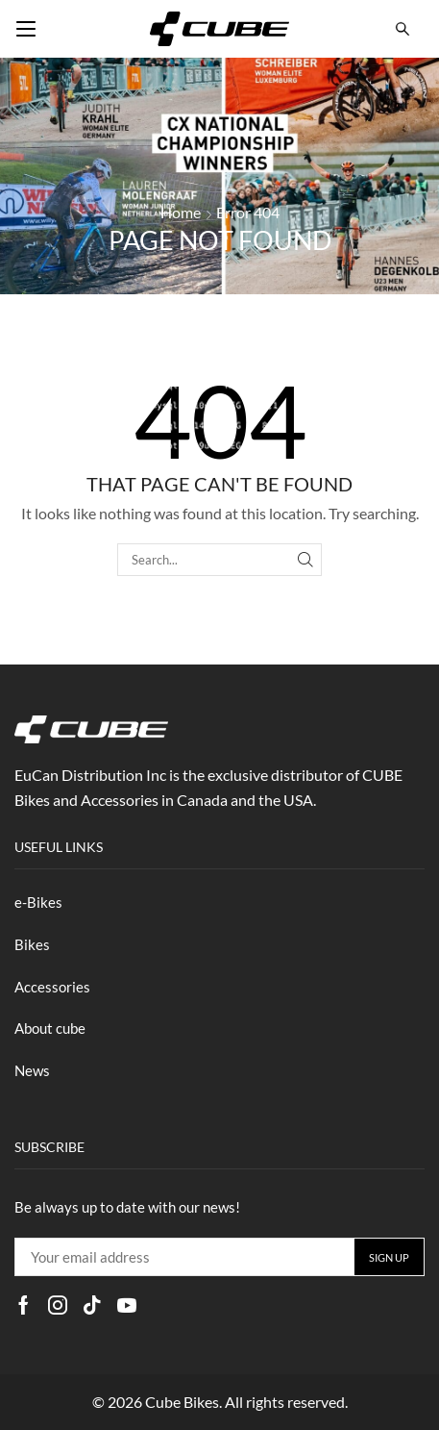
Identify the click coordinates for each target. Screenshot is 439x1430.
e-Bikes (38, 902)
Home (180, 212)
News (32, 1070)
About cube (49, 1028)
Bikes (32, 944)
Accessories (52, 986)
